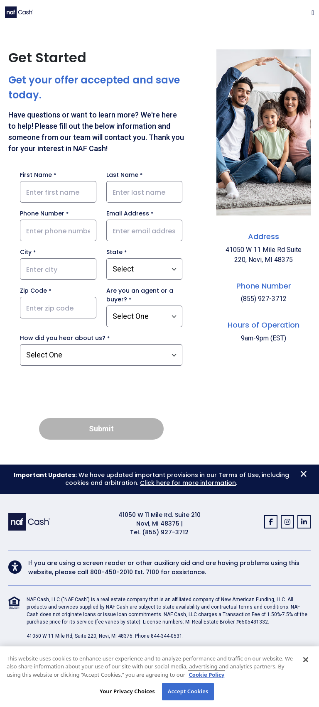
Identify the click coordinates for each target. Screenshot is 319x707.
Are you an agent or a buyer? (139, 294)
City (26, 252)
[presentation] (101, 395)
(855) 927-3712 (165, 532)
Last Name (122, 175)
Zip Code (33, 290)
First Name (36, 175)
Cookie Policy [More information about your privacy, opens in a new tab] (206, 674)
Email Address (127, 213)
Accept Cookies (188, 691)
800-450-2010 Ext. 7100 (124, 572)
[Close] (306, 660)
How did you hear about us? (63, 338)
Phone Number (42, 213)
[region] (159, 676)
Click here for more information (188, 483)
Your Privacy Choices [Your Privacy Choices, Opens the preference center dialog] (127, 691)
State (114, 252)
